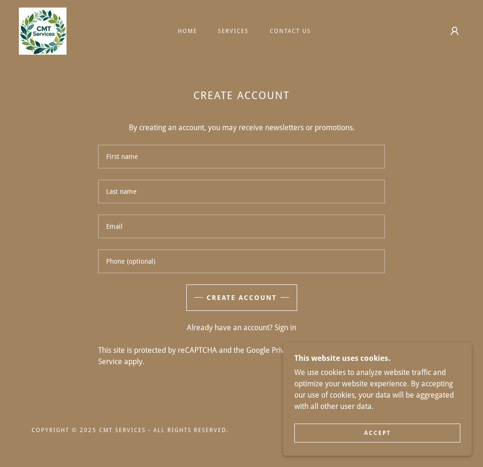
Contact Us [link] (290, 31)
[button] (454, 31)
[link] (43, 30)
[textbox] (241, 156)
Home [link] (187, 31)
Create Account (242, 297)
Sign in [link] (285, 327)
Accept (377, 433)
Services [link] (233, 31)
